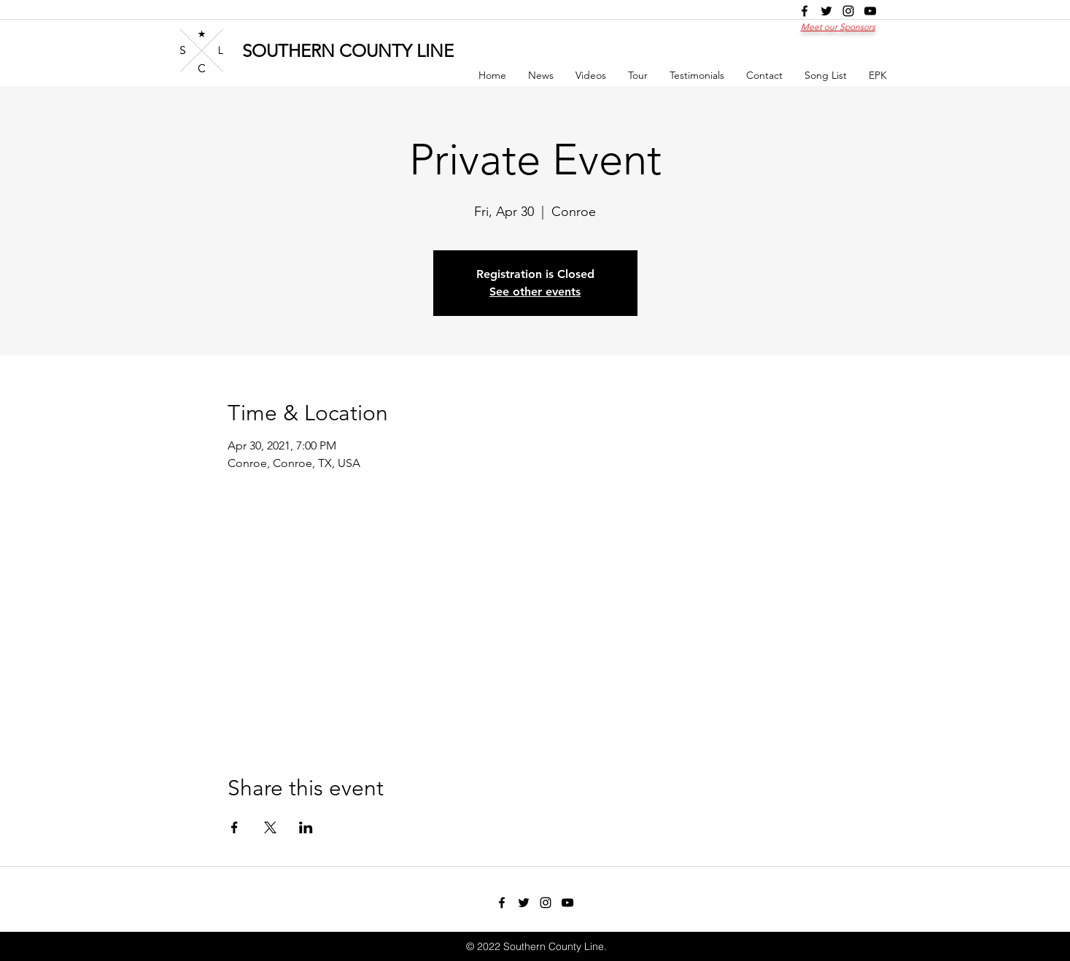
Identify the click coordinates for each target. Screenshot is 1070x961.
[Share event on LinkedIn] (306, 827)
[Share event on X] (270, 827)
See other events (535, 291)
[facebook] (804, 11)
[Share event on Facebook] (234, 827)
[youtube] (870, 11)
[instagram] (848, 11)
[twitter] (826, 11)
